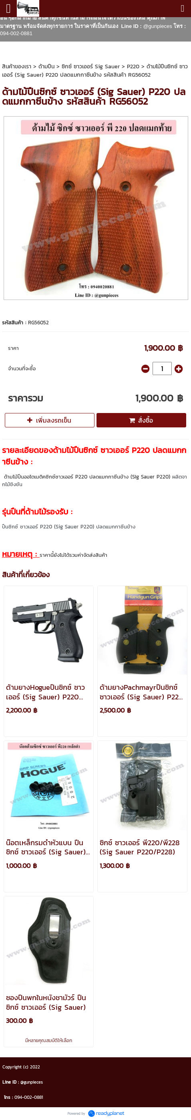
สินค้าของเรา (16, 66)
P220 (133, 66)
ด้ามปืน (46, 66)
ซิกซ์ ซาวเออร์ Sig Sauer (91, 66)
